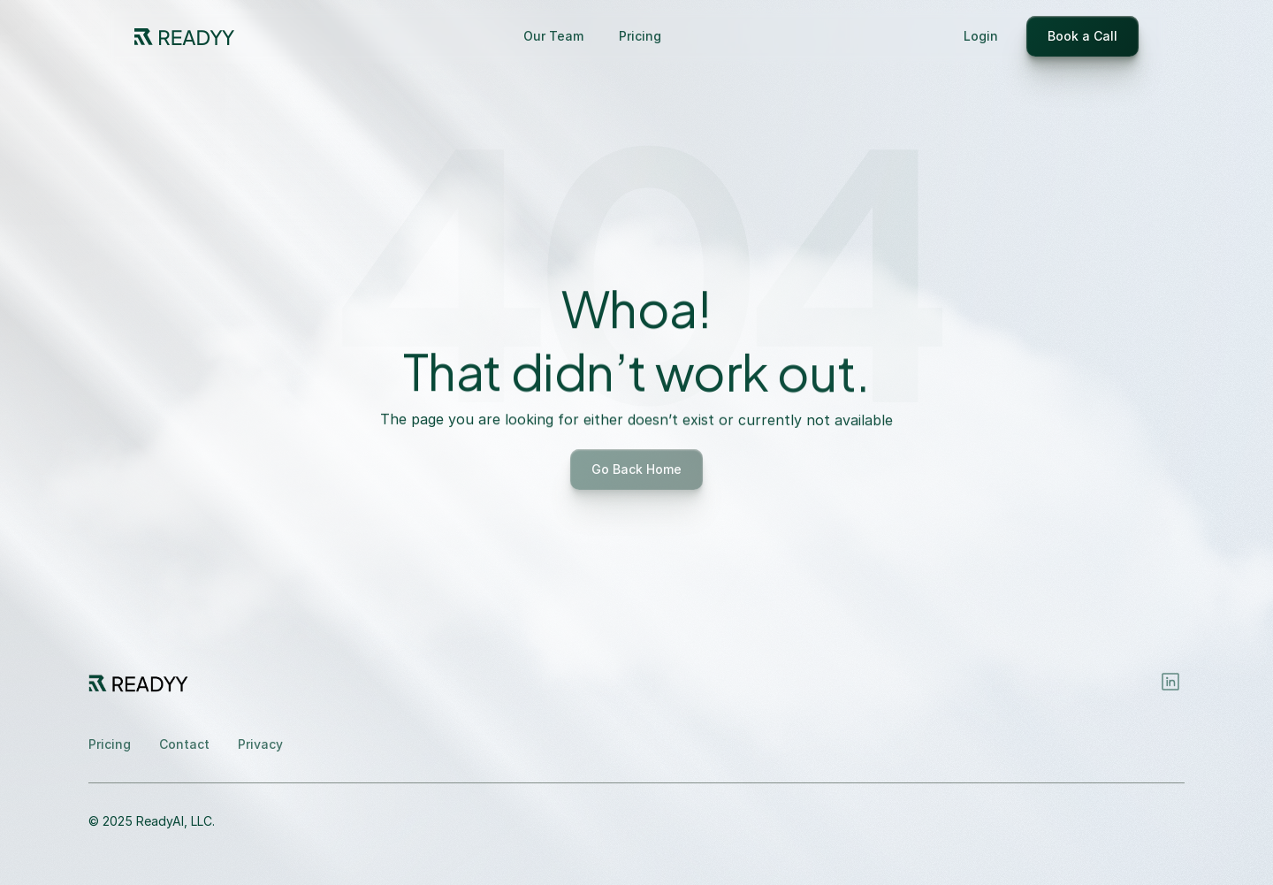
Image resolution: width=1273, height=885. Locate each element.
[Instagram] (1170, 682)
